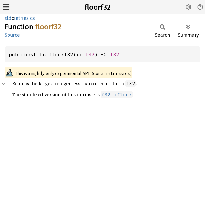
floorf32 (98, 7)
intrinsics (24, 18)
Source (12, 35)
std (8, 18)
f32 (90, 54)
